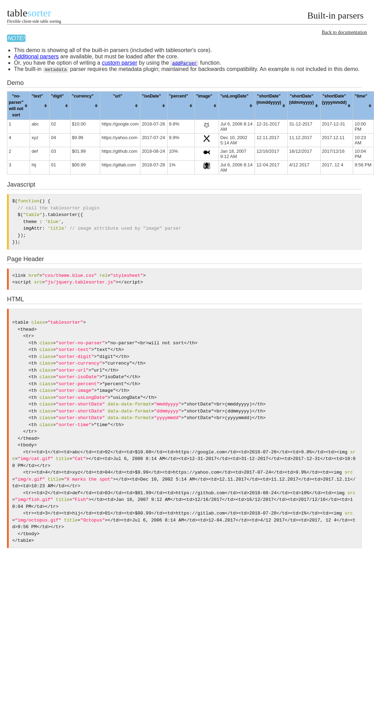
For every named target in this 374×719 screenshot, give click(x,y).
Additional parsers (36, 56)
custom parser (119, 63)
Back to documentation (344, 32)
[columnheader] (18, 106)
